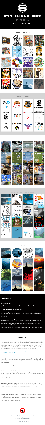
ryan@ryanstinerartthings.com (17, 328)
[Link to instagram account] (21, 20)
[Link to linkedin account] (24, 20)
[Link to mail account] (28, 20)
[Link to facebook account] (17, 20)
